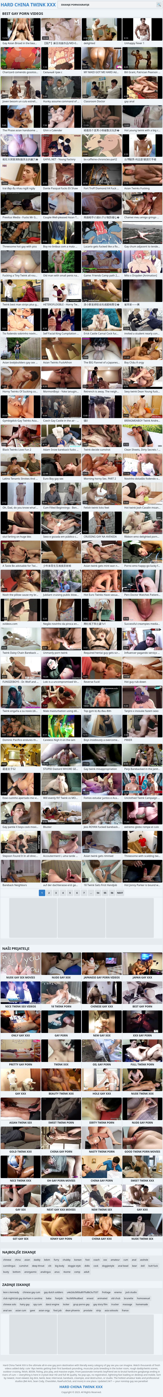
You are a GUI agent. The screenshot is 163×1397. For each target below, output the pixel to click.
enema (118, 1292)
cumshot (23, 1265)
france (125, 1310)
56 (112, 892)
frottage (106, 1292)
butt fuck (153, 1265)
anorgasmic (30, 1271)
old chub (115, 1298)
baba (48, 1298)
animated (102, 1298)
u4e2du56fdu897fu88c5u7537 (82, 1292)
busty (6, 1271)
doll (143, 1265)
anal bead (123, 1265)
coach (96, 1259)
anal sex (7, 1310)
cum (126, 1259)
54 (98, 892)
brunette (128, 1298)
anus (57, 1271)
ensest (90, 1298)
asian (27, 1259)
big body (59, 1265)
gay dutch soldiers (53, 1292)
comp (77, 1271)
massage (127, 1304)
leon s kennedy (11, 1292)
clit (49, 1265)
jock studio (131, 1292)
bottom (17, 1271)
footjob (59, 1298)
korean (78, 1259)
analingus (45, 1271)
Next (120, 892)
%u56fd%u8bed (75, 1298)
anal (134, 1259)
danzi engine (52, 1304)
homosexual (143, 1298)
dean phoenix (72, 1310)
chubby (66, 1259)
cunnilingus (9, 1265)
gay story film (100, 1304)
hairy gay (24, 1304)
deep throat (38, 1265)
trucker (115, 1304)
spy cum (37, 1304)
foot (87, 1259)
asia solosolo (111, 1310)
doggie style (74, 1265)
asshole (144, 1259)
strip (98, 1310)
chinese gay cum (31, 1292)
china (18, 1259)
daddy (37, 1259)
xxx (105, 1259)
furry (56, 1259)
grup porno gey (81, 1304)
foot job (57, 1310)
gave (32, 1310)
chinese (7, 1259)
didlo (87, 1265)
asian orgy (44, 1310)
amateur (115, 1259)
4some (66, 1271)
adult (86, 1271)
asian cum (20, 1310)
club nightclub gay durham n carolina (22, 1298)
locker (66, 1304)
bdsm (47, 1259)
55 (105, 892)
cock (96, 1265)
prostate (88, 1310)
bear (134, 1265)
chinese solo (9, 1304)
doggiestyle (108, 1265)
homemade (142, 1304)
